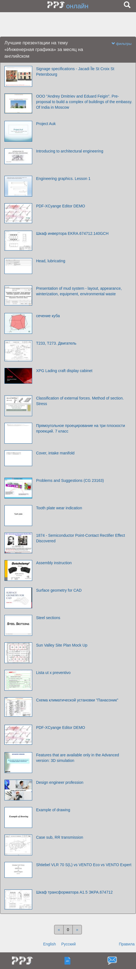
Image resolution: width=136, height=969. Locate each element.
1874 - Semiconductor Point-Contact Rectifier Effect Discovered (80, 538)
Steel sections (48, 618)
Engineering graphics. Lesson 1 (63, 178)
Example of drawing (53, 810)
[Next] (77, 929)
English (49, 944)
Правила (127, 944)
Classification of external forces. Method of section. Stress (80, 401)
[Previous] (59, 929)
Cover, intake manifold (55, 453)
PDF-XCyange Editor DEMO (60, 206)
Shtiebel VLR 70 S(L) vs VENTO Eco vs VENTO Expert (83, 865)
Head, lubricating (50, 261)
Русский (68, 944)
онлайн (77, 6)
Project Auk (46, 123)
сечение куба (48, 316)
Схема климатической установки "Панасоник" (77, 700)
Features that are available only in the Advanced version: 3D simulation (77, 758)
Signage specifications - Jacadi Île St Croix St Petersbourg (75, 72)
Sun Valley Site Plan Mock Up (61, 645)
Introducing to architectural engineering (69, 151)
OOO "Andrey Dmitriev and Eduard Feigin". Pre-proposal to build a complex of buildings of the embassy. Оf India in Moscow (84, 102)
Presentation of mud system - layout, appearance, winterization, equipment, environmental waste (79, 291)
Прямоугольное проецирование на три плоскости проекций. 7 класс (80, 428)
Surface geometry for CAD (59, 590)
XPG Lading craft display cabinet (64, 370)
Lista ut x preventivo (53, 672)
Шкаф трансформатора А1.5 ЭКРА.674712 (74, 892)
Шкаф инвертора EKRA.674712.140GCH (72, 233)
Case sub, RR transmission (59, 837)
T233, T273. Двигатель (56, 343)
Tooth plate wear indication (59, 508)
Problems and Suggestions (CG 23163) (70, 480)
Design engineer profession (59, 782)
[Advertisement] (68, 25)
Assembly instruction (54, 563)
